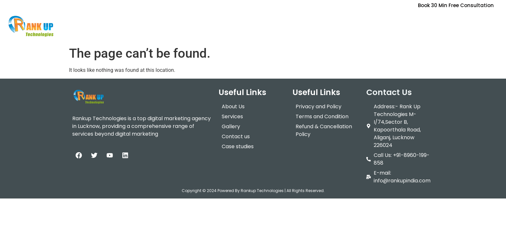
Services (252, 20)
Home (187, 20)
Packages (290, 20)
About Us (216, 20)
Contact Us (367, 20)
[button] (251, 21)
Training (329, 20)
